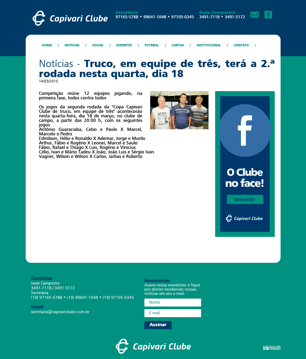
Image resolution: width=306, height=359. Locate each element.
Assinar (158, 325)
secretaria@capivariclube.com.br (60, 312)
